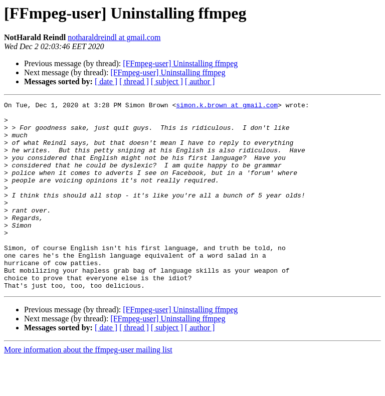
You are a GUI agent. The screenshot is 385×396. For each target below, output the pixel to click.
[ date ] (106, 81)
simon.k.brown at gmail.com (227, 106)
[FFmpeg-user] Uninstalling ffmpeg (180, 63)
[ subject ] (167, 81)
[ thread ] (134, 81)
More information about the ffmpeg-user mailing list (88, 387)
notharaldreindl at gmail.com (114, 37)
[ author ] (200, 81)
